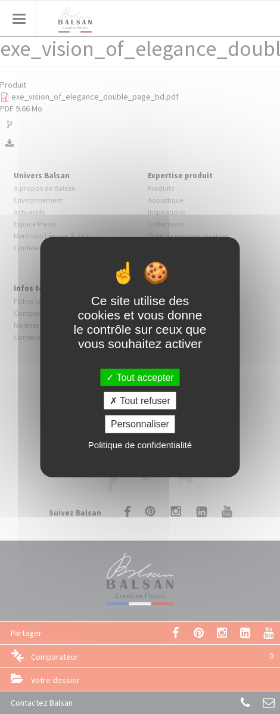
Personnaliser (140, 424)
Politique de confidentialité (140, 444)
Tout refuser (140, 401)
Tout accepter (139, 377)
